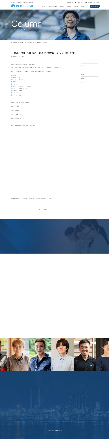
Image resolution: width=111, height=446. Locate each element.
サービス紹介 (43, 6)
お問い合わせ (94, 6)
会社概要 (83, 6)
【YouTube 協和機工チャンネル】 (43, 198)
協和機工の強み (53, 6)
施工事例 (61, 6)
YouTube (22, 57)
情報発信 (76, 6)
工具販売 (69, 6)
